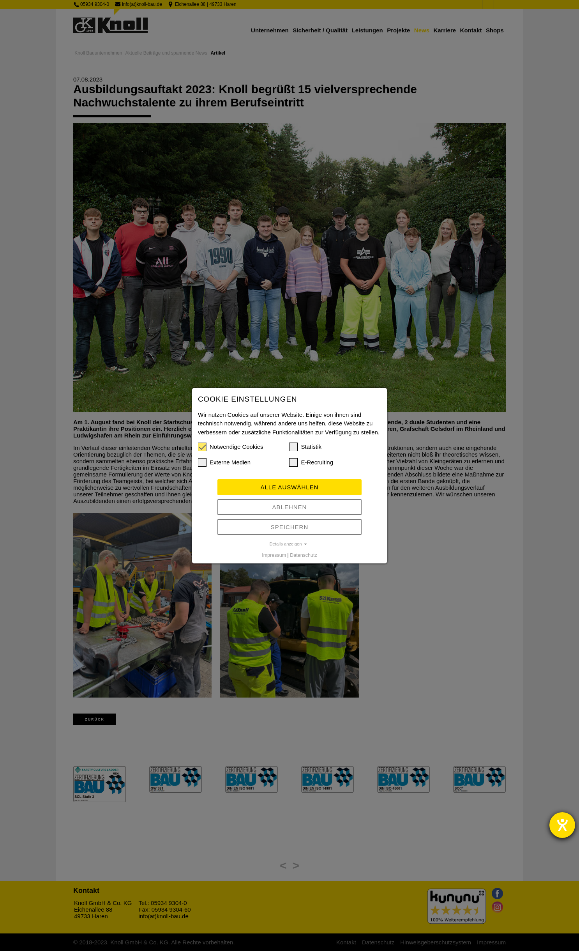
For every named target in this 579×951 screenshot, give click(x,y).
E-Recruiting (311, 462)
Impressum (274, 555)
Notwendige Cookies (230, 447)
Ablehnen (289, 507)
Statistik (305, 447)
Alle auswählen (289, 487)
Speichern (290, 527)
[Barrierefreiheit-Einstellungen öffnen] (562, 825)
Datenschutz (303, 555)
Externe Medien (224, 462)
